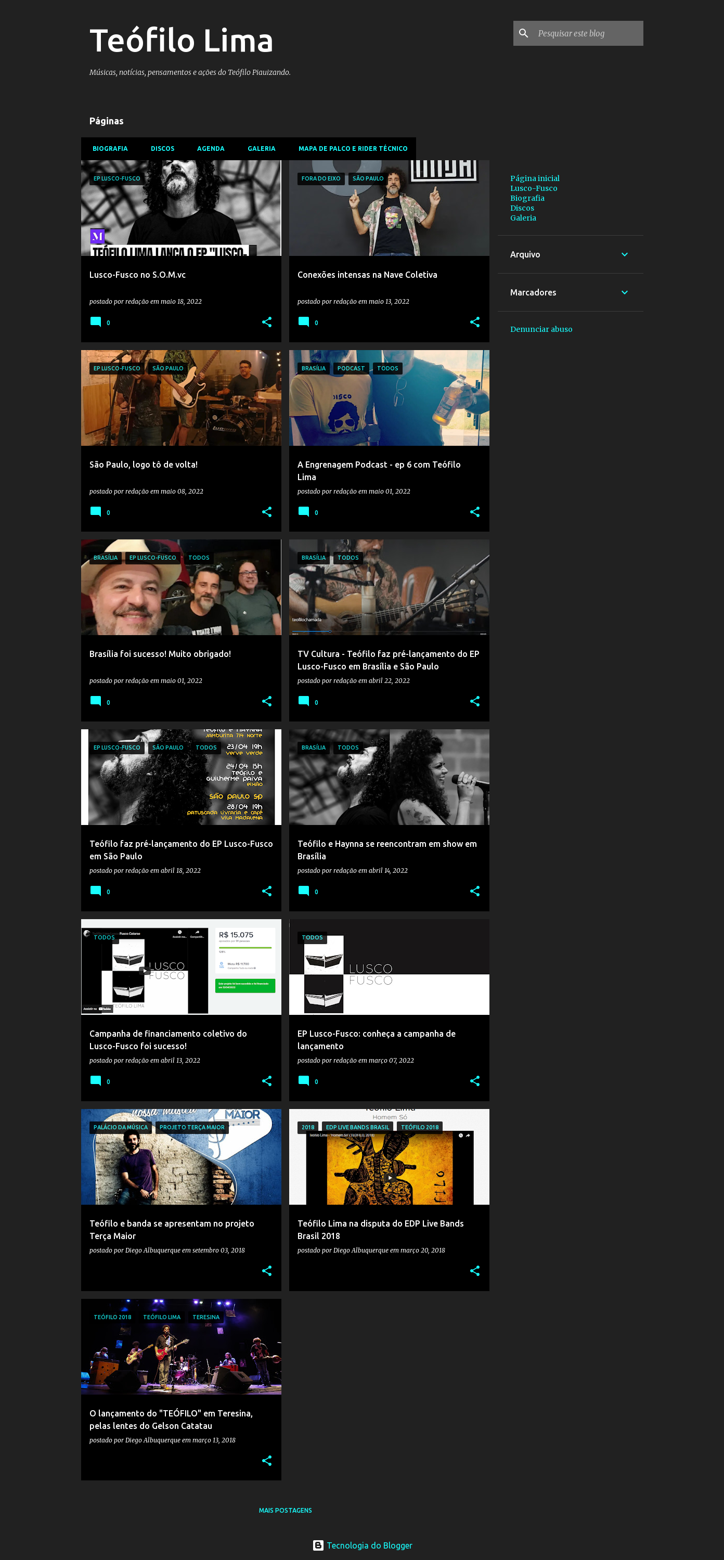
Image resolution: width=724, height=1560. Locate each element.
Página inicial (535, 178)
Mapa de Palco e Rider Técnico (350, 148)
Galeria (258, 148)
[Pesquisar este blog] (588, 33)
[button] (267, 323)
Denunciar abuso (541, 329)
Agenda (208, 148)
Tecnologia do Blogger (362, 1545)
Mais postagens (285, 1510)
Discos (159, 148)
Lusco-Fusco (534, 188)
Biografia (107, 148)
